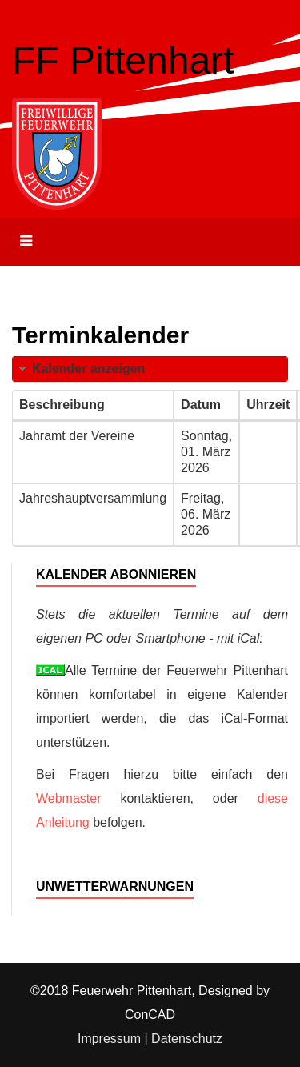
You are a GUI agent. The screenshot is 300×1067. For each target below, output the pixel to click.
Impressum (109, 1038)
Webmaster (69, 798)
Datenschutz (186, 1038)
